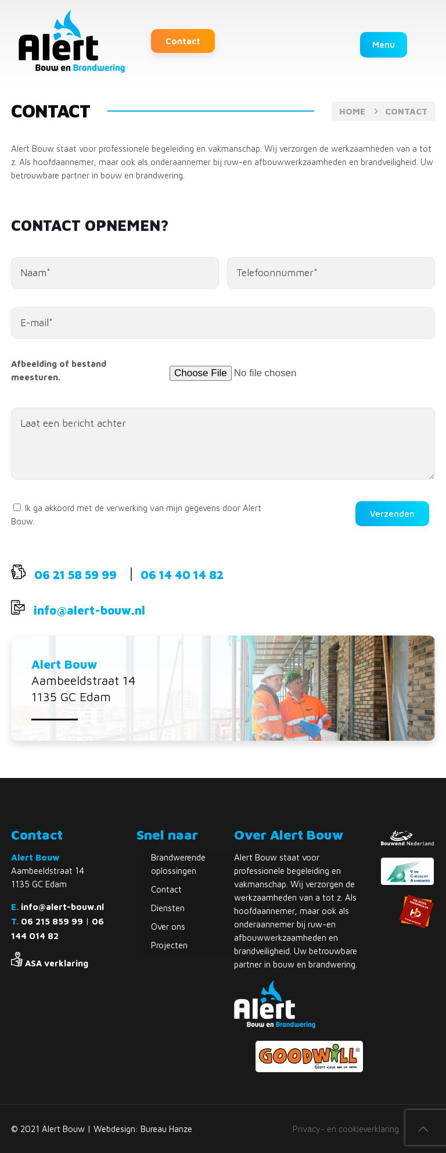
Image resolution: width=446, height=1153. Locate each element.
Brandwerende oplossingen (178, 864)
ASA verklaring (56, 963)
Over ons (168, 926)
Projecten (169, 945)
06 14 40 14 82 (182, 574)
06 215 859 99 (52, 921)
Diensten (168, 908)
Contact (183, 41)
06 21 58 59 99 (75, 574)
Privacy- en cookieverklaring (346, 1129)
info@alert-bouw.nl (89, 610)
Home (352, 111)
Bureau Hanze (166, 1129)
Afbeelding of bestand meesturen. (58, 370)
